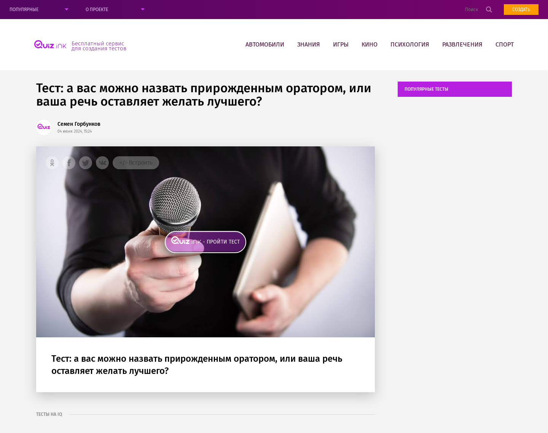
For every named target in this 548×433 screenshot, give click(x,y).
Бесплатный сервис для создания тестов (99, 45)
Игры (341, 44)
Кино (370, 44)
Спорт (504, 44)
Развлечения (462, 44)
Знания (308, 44)
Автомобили (264, 44)
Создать (521, 9)
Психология (409, 44)
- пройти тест (221, 242)
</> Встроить (135, 162)
